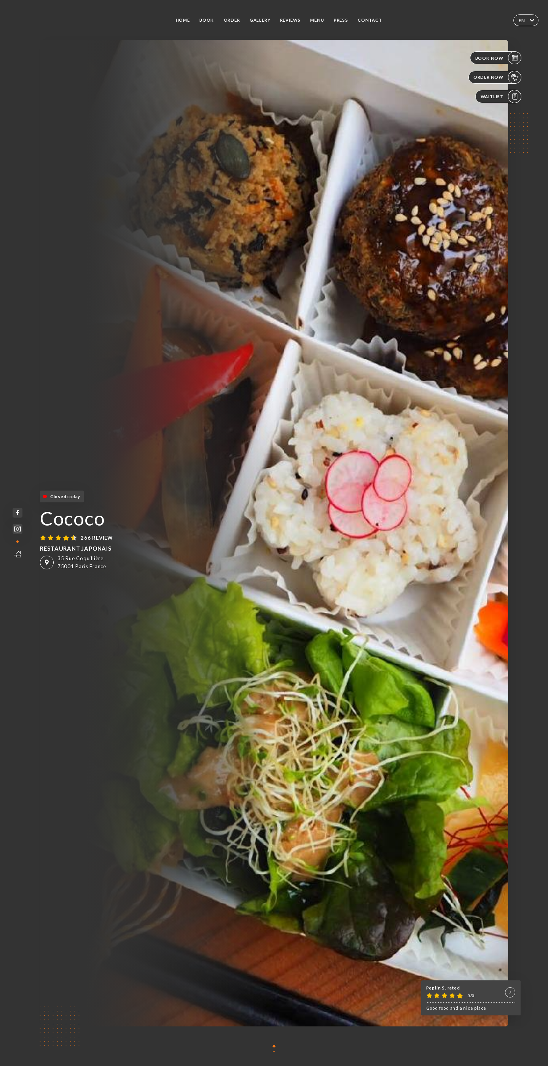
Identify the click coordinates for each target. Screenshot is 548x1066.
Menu (317, 20)
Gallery (260, 20)
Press (341, 20)
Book (206, 20)
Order (232, 20)
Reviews (290, 20)
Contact (370, 20)
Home (183, 20)
